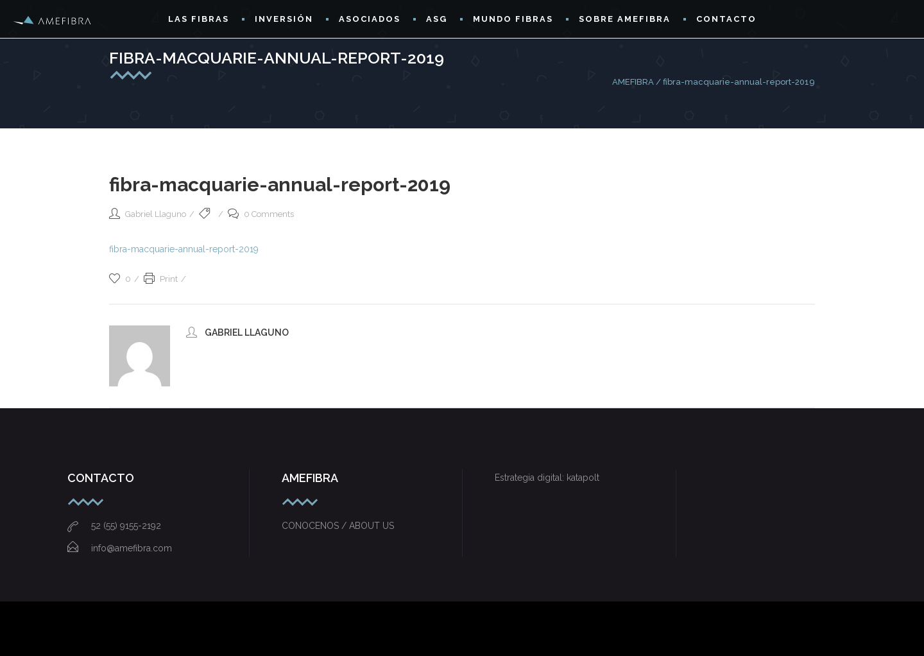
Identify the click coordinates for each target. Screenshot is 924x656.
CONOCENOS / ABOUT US (338, 526)
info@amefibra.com (119, 548)
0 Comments (261, 214)
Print (161, 279)
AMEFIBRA (633, 82)
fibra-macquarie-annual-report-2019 (184, 249)
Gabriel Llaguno (155, 214)
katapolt (583, 477)
